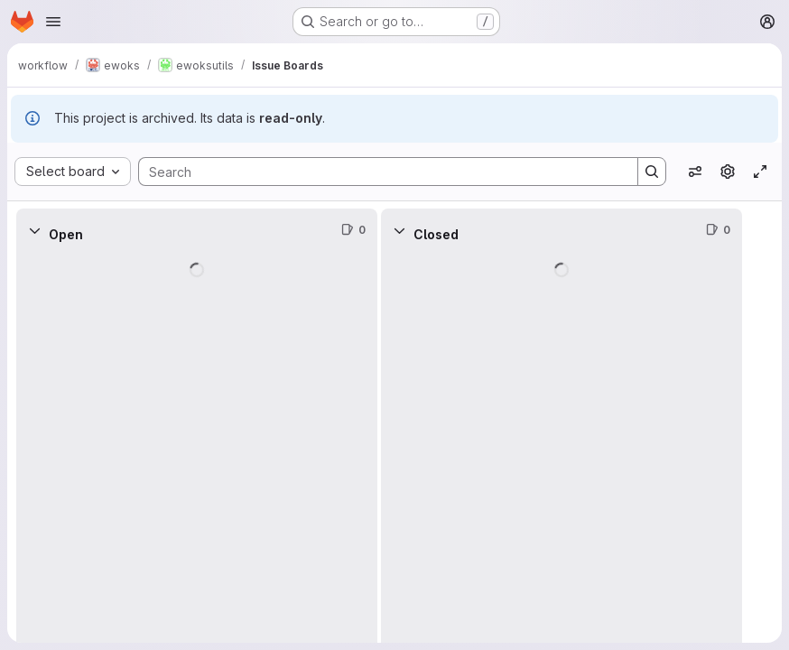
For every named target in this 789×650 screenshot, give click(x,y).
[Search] (379, 171)
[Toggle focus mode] (760, 171)
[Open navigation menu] (53, 21)
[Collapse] (34, 230)
